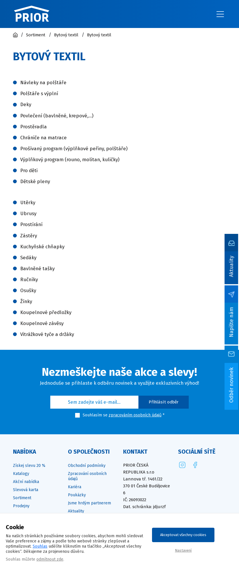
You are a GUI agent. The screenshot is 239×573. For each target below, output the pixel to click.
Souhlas (40, 546)
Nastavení (183, 550)
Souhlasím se (95, 415)
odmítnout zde (49, 559)
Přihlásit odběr (164, 402)
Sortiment (22, 497)
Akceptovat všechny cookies (183, 535)
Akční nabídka (26, 481)
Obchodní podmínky (86, 465)
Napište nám (231, 322)
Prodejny (21, 506)
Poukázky (77, 495)
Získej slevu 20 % (29, 465)
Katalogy (21, 473)
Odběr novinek (231, 385)
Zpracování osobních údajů (87, 476)
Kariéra (74, 486)
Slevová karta (25, 489)
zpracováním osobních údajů (135, 415)
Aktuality (231, 266)
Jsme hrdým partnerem (89, 503)
